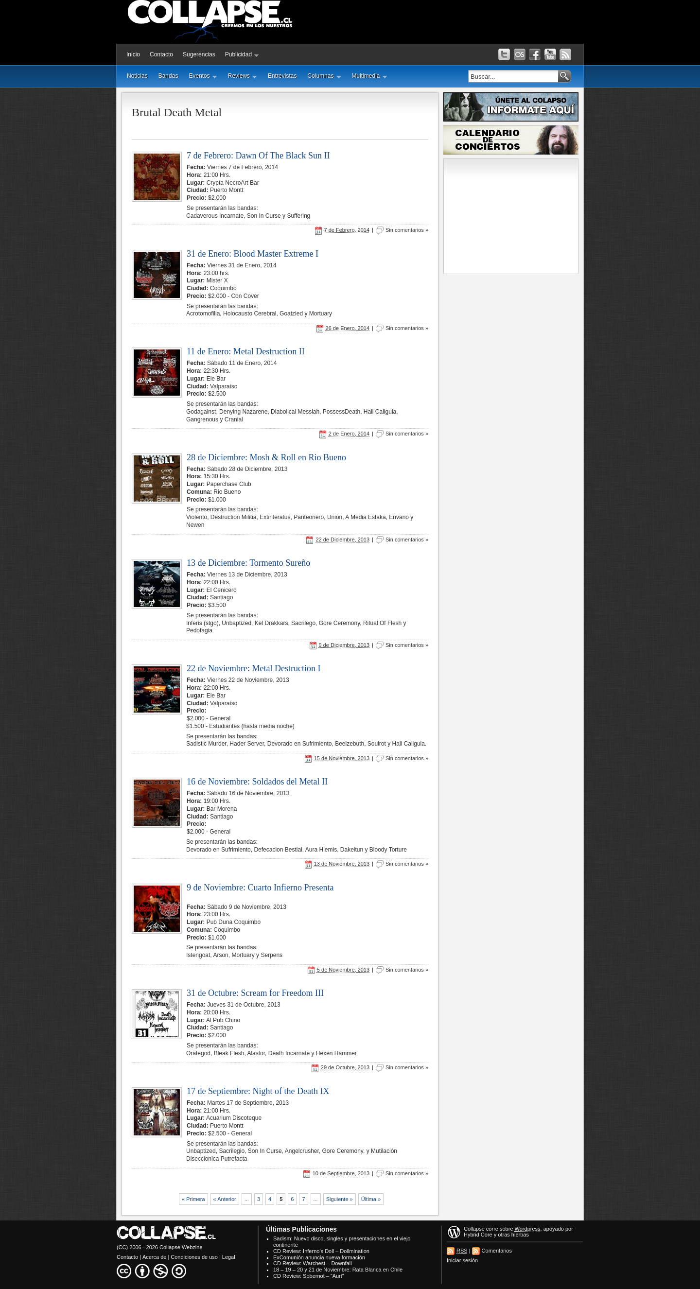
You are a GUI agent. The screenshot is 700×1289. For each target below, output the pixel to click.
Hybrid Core (478, 1234)
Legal (228, 1257)
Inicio (133, 54)
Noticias (137, 75)
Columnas (324, 76)
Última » (371, 1199)
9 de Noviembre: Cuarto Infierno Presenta (260, 887)
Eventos (203, 76)
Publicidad (242, 54)
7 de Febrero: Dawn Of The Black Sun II (258, 155)
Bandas (168, 75)
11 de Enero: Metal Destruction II (246, 351)
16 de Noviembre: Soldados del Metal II (257, 781)
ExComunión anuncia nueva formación (319, 1257)
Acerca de (154, 1257)
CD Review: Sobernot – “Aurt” (308, 1276)
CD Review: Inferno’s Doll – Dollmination (321, 1251)
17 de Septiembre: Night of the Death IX (258, 1091)
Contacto (161, 54)
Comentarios (497, 1251)
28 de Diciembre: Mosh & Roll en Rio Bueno (266, 457)
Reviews (242, 76)
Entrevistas (282, 75)
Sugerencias (199, 54)
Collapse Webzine (180, 1247)
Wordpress (528, 1229)
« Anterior (224, 1199)
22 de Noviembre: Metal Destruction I (253, 668)
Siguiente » (339, 1199)
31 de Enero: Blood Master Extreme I (252, 254)
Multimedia (369, 76)
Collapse (474, 1229)
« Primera (193, 1199)
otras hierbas (513, 1234)
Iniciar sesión (462, 1260)
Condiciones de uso (194, 1257)
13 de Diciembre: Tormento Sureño (248, 563)
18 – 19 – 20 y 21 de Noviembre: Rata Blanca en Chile (337, 1269)
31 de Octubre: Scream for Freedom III (255, 993)
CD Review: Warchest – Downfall (312, 1263)
